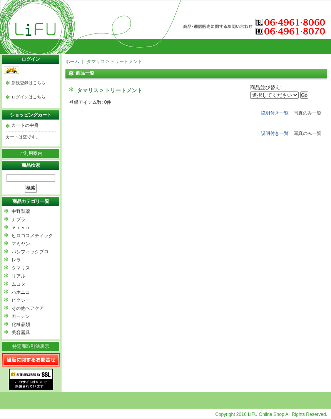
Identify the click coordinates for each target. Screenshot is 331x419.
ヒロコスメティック (32, 235)
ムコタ (18, 284)
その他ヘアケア (28, 308)
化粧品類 (21, 324)
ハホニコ (21, 292)
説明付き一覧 (275, 113)
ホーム (72, 61)
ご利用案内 (30, 153)
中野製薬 (21, 211)
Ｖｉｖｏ (21, 227)
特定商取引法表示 (30, 346)
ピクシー (21, 300)
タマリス (21, 268)
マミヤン (21, 243)
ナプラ (18, 219)
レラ (16, 260)
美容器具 (21, 332)
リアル (18, 276)
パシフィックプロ (30, 251)
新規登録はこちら (28, 82)
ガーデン (21, 316)
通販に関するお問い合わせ (31, 360)
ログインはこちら (28, 97)
